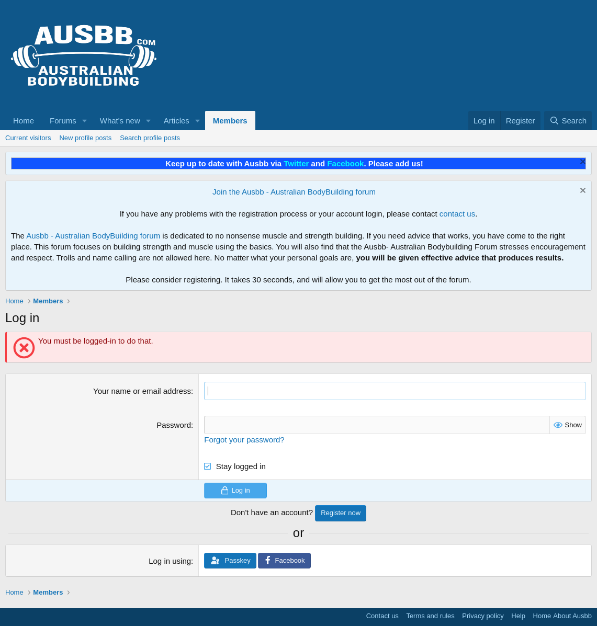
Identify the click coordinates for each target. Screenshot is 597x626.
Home (23, 120)
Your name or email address (142, 390)
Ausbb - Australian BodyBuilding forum (93, 235)
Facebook (345, 163)
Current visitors (28, 138)
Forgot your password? (244, 439)
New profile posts (85, 138)
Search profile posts (150, 138)
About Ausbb (572, 616)
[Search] (568, 120)
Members (230, 120)
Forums (63, 120)
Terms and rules (430, 616)
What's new (120, 120)
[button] (84, 120)
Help (518, 616)
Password (173, 424)
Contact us (382, 616)
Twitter (296, 163)
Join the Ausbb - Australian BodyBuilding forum (294, 191)
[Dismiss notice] (581, 162)
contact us (457, 213)
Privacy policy (482, 616)
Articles (176, 120)
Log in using (170, 560)
